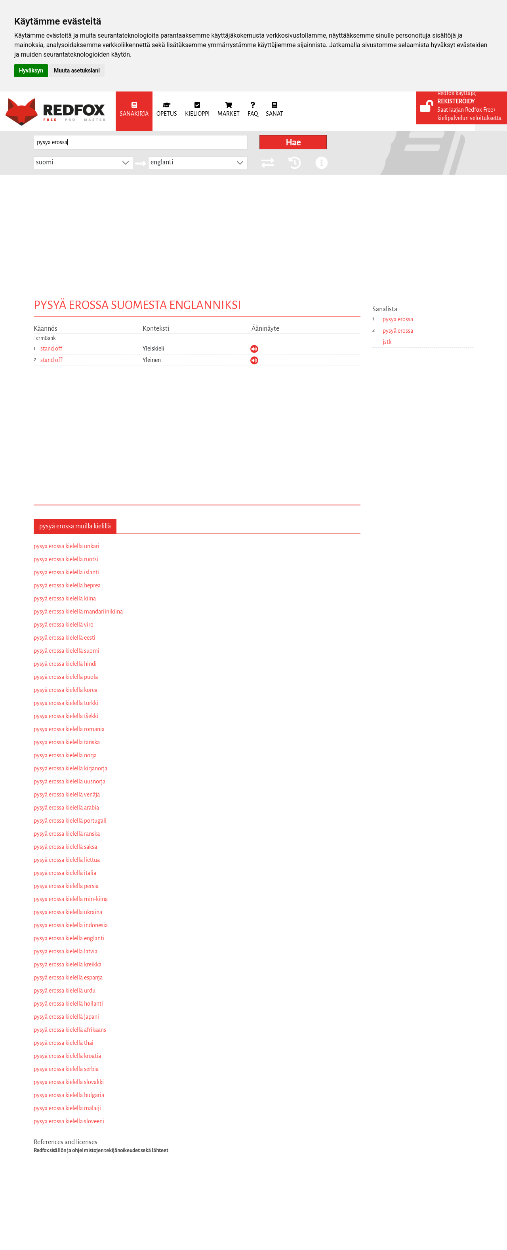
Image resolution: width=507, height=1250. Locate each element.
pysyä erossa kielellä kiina (65, 598)
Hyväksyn (31, 70)
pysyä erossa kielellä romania (69, 729)
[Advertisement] (253, 234)
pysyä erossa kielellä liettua (67, 860)
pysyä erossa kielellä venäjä (67, 794)
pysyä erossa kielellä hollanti (68, 1003)
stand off (51, 348)
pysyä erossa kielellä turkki (66, 703)
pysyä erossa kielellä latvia (65, 951)
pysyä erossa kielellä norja (65, 755)
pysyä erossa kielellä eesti (64, 638)
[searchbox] (141, 142)
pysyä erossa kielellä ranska (67, 834)
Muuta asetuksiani (77, 70)
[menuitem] (134, 111)
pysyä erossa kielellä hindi (65, 664)
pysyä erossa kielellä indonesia (71, 925)
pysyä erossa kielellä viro (63, 624)
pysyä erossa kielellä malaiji (67, 1108)
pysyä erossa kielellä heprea (67, 585)
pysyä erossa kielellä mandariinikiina (78, 611)
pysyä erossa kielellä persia (66, 886)
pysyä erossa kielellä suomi (66, 651)
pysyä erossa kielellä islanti (66, 572)
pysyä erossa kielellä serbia (66, 1069)
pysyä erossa (398, 319)
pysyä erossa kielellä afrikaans (70, 1030)
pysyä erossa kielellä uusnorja (69, 781)
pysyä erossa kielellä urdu (64, 990)
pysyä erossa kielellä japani (66, 1017)
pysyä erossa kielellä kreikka (67, 964)
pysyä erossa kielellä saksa (65, 847)
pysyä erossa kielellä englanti (69, 938)
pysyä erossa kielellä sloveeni (69, 1121)
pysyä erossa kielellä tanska (67, 742)
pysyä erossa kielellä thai (63, 1043)
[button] (125, 163)
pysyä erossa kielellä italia (65, 873)
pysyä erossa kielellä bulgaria (69, 1095)
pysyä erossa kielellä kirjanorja (70, 768)
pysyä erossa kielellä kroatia (67, 1056)
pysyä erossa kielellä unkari (66, 546)
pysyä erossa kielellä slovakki (69, 1082)
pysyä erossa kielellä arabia (66, 807)
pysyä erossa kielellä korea (65, 690)
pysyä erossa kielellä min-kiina (71, 899)
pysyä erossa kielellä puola (66, 677)
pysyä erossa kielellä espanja (68, 977)
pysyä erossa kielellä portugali (70, 820)
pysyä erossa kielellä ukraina (68, 912)
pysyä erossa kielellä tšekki (66, 716)
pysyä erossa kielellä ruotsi (66, 559)
